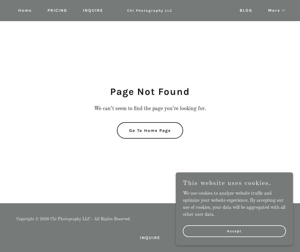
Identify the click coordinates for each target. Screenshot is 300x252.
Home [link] (25, 10)
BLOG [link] (246, 10)
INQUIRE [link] (93, 10)
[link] (150, 10)
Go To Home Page (150, 130)
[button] (275, 10)
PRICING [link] (57, 10)
